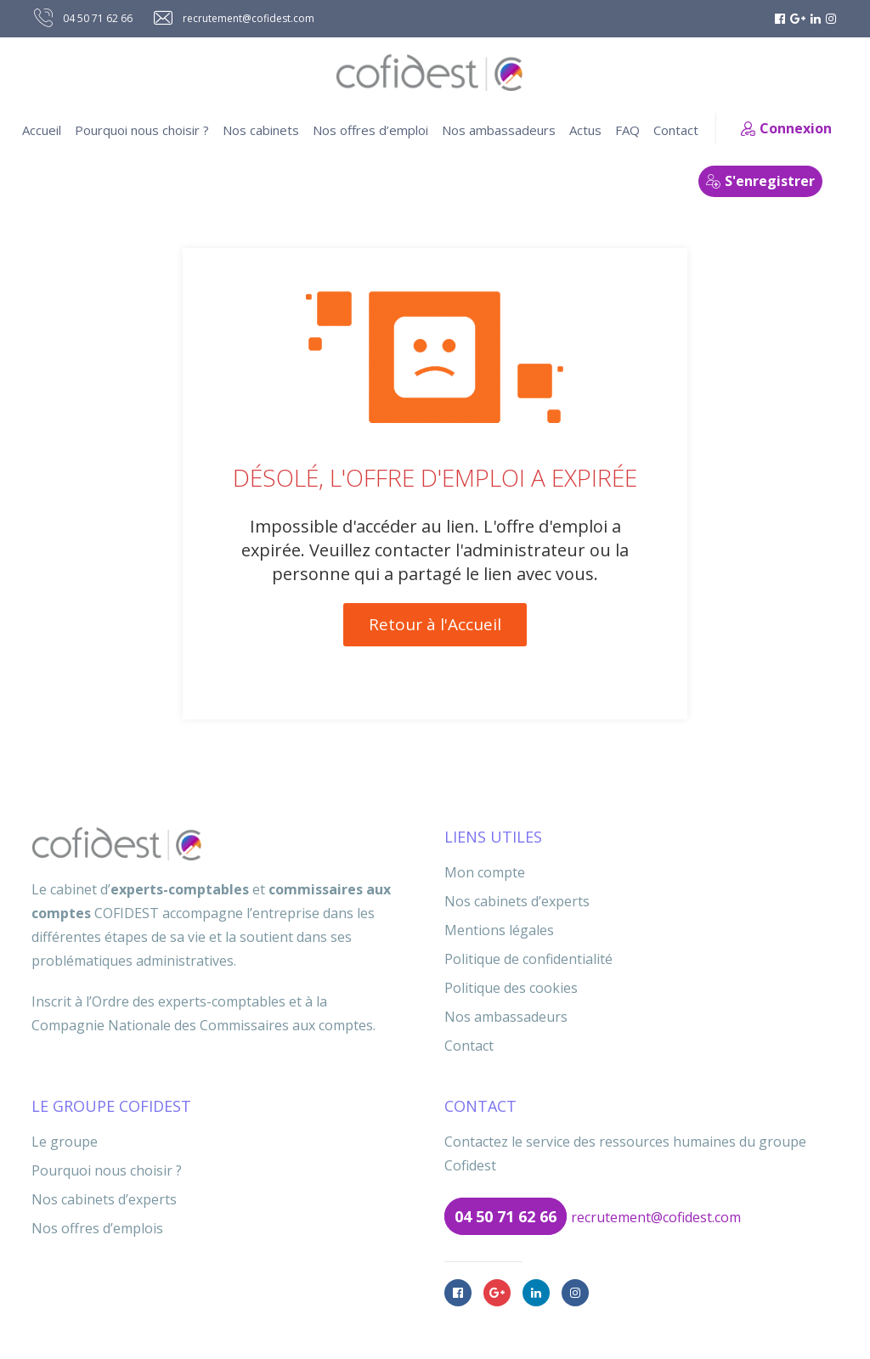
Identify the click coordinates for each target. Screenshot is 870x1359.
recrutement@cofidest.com (656, 1217)
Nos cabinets (261, 129)
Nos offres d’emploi (370, 129)
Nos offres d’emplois (97, 1228)
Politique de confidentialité (528, 959)
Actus (585, 129)
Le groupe (64, 1141)
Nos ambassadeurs (499, 129)
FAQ (627, 129)
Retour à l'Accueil (435, 624)
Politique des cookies (511, 987)
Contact (675, 129)
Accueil (41, 129)
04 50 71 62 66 (505, 1216)
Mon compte (484, 872)
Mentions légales (499, 930)
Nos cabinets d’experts (517, 901)
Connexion (786, 128)
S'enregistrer (760, 181)
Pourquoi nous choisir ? (142, 129)
